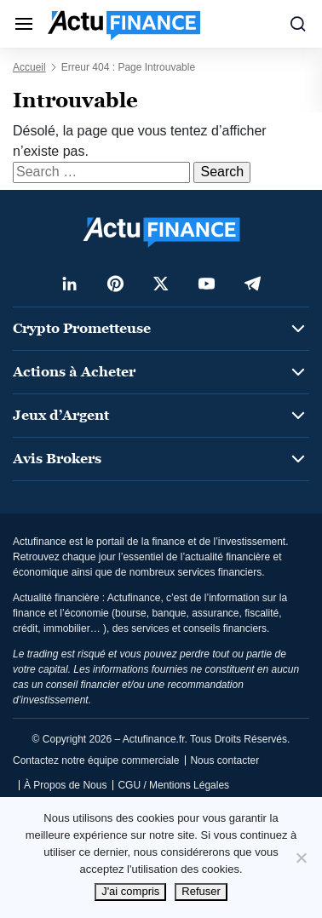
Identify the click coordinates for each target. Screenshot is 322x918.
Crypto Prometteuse (82, 328)
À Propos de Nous (65, 785)
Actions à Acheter (74, 372)
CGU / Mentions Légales (173, 785)
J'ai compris (130, 891)
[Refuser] (300, 857)
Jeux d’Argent (61, 415)
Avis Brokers (57, 459)
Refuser (201, 891)
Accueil (29, 67)
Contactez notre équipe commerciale (96, 760)
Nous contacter (224, 760)
